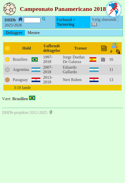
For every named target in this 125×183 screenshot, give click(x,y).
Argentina (21, 69)
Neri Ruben (72, 80)
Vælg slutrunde (104, 19)
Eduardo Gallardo (70, 69)
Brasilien (20, 59)
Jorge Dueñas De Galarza (74, 59)
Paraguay (20, 80)
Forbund (64, 20)
